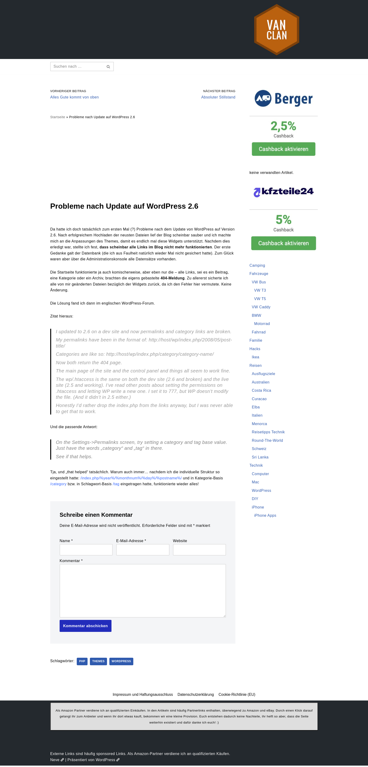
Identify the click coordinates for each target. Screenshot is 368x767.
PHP (82, 662)
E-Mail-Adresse (131, 542)
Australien (261, 382)
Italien (257, 416)
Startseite (57, 117)
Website (180, 542)
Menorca (259, 424)
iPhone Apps (265, 516)
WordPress (122, 662)
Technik (256, 466)
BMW (256, 316)
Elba (256, 408)
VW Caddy (261, 307)
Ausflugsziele (264, 374)
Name (66, 542)
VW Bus (259, 282)
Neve (57, 761)
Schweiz (259, 449)
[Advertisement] (142, 160)
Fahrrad (259, 332)
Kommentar (71, 562)
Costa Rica (261, 391)
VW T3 (260, 291)
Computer (260, 475)
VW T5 (260, 299)
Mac (255, 483)
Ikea (255, 358)
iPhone (258, 508)
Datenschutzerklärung (195, 696)
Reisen (255, 366)
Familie (255, 341)
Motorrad (262, 324)
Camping (257, 265)
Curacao (259, 399)
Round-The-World (267, 441)
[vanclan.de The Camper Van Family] (277, 29)
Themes (99, 662)
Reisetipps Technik (268, 433)
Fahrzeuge (258, 274)
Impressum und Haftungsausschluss (142, 696)
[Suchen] (76, 66)
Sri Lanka (260, 458)
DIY (255, 500)
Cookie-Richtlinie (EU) (237, 696)
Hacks (255, 349)
